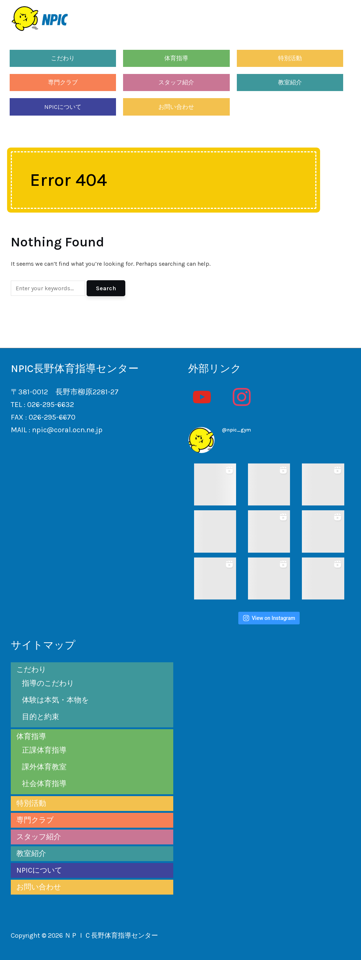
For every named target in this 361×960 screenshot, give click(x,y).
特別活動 (290, 58)
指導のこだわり (48, 683)
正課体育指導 (44, 750)
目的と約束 (40, 716)
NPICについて (62, 106)
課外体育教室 (44, 767)
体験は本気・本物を (55, 700)
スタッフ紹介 (176, 82)
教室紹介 (290, 82)
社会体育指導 (44, 783)
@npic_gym (236, 430)
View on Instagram (269, 618)
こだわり (63, 58)
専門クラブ (63, 82)
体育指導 (176, 58)
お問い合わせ (176, 106)
